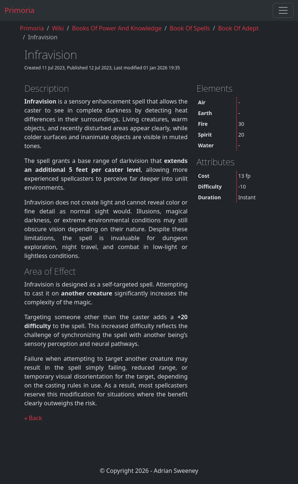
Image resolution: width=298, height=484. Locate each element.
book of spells (190, 28)
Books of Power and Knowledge (116, 28)
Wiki (58, 28)
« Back (33, 418)
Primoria (19, 10)
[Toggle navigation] (283, 10)
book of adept (238, 28)
